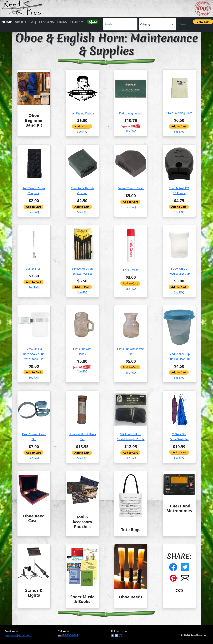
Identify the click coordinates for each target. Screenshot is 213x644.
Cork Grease (130, 270)
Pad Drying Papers (82, 113)
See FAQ (82, 131)
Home (6, 21)
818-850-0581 (69, 635)
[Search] (120, 24)
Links (62, 21)
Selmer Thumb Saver (131, 188)
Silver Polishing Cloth (179, 113)
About (21, 21)
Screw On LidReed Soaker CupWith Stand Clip (34, 354)
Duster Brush (34, 268)
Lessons (46, 21)
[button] (92, 24)
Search (184, 24)
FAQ (32, 21)
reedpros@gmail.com (18, 635)
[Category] (157, 24)
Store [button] (75, 21)
